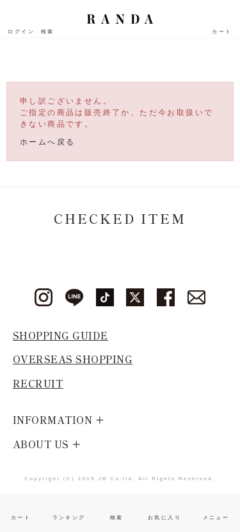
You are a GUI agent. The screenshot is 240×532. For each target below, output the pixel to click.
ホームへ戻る (47, 141)
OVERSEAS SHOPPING (73, 359)
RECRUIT (38, 383)
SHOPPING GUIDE (60, 335)
